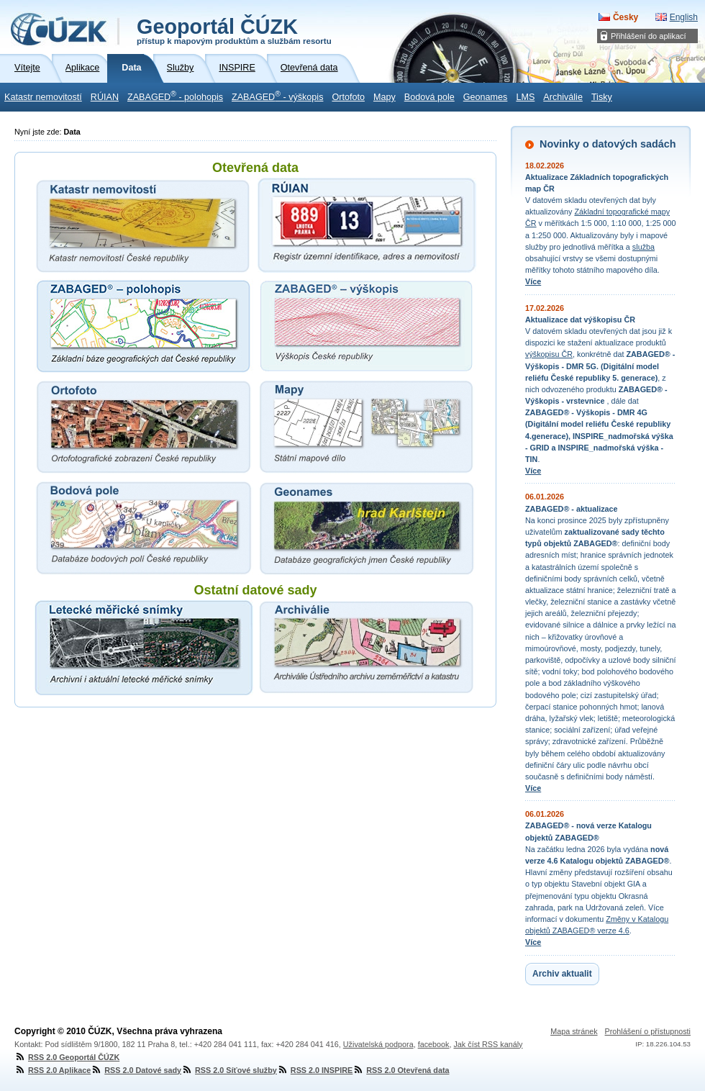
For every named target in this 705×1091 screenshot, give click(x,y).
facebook (434, 1044)
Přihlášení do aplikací (648, 36)
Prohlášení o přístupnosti (648, 1031)
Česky (625, 17)
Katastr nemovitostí (43, 97)
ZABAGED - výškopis (277, 95)
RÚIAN (105, 97)
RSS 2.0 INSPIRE (314, 1070)
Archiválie (563, 97)
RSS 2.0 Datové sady (136, 1070)
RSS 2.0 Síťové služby (229, 1070)
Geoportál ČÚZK (234, 30)
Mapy (384, 97)
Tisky (601, 97)
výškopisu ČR (549, 354)
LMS (525, 97)
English (684, 17)
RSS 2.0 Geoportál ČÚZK (66, 1057)
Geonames (485, 97)
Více (533, 281)
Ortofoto (348, 97)
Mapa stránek (573, 1031)
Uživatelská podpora (378, 1044)
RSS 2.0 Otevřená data (400, 1070)
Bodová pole (429, 97)
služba (643, 247)
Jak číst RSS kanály (487, 1044)
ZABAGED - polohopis (175, 95)
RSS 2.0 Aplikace (52, 1070)
